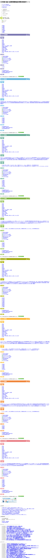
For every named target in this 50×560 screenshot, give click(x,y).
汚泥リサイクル (32, 341)
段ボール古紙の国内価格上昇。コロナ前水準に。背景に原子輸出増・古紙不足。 (19, 532)
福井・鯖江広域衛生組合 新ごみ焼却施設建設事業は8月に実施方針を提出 (18, 539)
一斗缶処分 (47, 343)
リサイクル (30, 463)
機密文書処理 (41, 102)
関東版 (3, 25)
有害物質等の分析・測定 (4, 101)
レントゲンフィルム (3, 463)
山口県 (3, 246)
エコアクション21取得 (7, 58)
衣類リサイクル (43, 341)
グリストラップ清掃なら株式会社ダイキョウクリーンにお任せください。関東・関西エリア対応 (18, 508)
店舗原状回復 (35, 101)
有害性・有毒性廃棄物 (30, 102)
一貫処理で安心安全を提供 (22, 101)
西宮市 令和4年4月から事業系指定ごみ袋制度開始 (14, 551)
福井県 (3, 300)
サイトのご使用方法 (5, 4)
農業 (3, 84)
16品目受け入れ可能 (13, 342)
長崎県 (3, 481)
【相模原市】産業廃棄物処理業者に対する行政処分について (16, 543)
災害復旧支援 (5, 158)
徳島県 (3, 425)
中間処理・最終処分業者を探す (7, 71)
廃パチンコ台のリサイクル (5, 342)
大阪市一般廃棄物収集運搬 (19, 343)
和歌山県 (3, 369)
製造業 (3, 44)
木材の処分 (8, 159)
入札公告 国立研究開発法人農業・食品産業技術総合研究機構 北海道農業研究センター (21, 554)
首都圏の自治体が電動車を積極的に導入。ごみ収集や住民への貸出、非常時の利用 (20, 531)
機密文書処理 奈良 (10, 341)
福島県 (3, 122)
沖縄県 (3, 486)
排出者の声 (5, 62)
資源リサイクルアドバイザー (24, 281)
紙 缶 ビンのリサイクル (27, 157)
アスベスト (20, 282)
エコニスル (22, 463)
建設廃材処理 (12, 282)
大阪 (19, 341)
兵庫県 (3, 367)
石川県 (3, 299)
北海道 (3, 66)
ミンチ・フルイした (3, 341)
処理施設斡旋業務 (37, 159)
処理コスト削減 (37, 341)
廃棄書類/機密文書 (17, 102)
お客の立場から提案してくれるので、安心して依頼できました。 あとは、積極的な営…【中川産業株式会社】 (20, 165)
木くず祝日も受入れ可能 (28, 158)
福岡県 (3, 479)
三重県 (3, 306)
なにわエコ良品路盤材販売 (24, 341)
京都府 (3, 365)
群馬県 (3, 182)
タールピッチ (4, 283)
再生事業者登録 (5, 61)
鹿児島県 (3, 485)
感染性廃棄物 (34, 157)
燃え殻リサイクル (6, 281)
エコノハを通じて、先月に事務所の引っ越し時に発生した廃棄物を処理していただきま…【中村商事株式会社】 (20, 228)
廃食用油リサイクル (6, 102)
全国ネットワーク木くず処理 (37, 463)
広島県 (3, 245)
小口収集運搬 (12, 102)
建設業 (3, 43)
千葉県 (3, 184)
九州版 (3, 28)
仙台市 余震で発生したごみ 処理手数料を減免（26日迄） (16, 556)
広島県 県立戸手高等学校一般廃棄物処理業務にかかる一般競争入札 (17, 557)
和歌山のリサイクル (43, 342)
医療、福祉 (4, 50)
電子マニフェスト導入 (7, 60)
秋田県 (3, 120)
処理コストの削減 (20, 157)
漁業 (3, 41)
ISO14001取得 (5, 57)
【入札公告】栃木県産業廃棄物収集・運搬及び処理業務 (15, 544)
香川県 (3, 426)
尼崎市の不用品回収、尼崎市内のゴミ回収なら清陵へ (11, 511)
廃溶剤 (22, 465)
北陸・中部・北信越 (36, 281)
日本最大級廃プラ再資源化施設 (41, 282)
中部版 (3, 26)
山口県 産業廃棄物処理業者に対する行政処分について (15, 553)
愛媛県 (3, 427)
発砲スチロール (40, 221)
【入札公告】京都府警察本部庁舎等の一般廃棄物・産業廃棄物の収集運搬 (18, 548)
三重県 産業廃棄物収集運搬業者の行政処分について (15, 549)
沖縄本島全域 (19, 465)
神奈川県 (3, 186)
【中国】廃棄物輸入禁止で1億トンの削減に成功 (14, 526)
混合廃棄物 (9, 158)
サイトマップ (4, 6)
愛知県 (3, 305)
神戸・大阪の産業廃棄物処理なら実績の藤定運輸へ (10, 513)
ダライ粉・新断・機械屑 (31, 283)
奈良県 (3, 368)
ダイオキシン (34, 158)
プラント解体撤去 (30, 101)
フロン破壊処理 (19, 283)
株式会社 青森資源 (5, 521)
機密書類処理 (31, 221)
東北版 (3, 29)
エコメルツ (31, 159)
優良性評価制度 (5, 56)
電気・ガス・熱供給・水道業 (7, 45)
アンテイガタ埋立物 (7, 221)
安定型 (23, 282)
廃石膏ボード (42, 343)
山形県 (3, 121)
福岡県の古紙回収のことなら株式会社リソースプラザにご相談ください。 (14, 514)
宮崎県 (3, 484)
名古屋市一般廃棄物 (43, 281)
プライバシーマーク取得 (7, 59)
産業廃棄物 (16, 282)
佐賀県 (3, 480)
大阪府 (3, 366)
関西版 (3, 27)
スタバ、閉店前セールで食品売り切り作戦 (13, 527)
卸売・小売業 (4, 48)
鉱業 (3, 42)
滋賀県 (3, 364)
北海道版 (3, 30)
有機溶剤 (8, 283)
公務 (3, 52)
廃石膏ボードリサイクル (12, 157)
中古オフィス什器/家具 (41, 101)
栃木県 (3, 181)
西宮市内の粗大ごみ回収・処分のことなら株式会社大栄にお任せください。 (15, 509)
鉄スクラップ (4, 159)
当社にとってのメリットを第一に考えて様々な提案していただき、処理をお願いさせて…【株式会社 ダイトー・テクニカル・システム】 (25, 166)
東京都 (3, 185)
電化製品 (41, 159)
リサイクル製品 (5, 63)
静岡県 (3, 304)
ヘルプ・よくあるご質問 (6, 5)
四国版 (3, 32)
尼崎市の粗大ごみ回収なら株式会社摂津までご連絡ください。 (12, 507)
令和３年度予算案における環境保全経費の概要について (15, 555)
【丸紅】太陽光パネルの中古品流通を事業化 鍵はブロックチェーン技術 (18, 529)
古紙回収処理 (36, 102)
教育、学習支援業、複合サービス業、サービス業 (10, 51)
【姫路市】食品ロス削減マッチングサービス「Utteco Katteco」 (16, 546)
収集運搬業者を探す (5, 70)
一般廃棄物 (19, 342)
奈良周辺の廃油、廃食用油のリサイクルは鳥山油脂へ (11, 512)
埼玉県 (3, 183)
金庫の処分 (39, 158)
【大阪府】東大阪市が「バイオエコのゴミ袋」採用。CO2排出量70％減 (18, 530)
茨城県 (3, 180)
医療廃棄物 (26, 343)
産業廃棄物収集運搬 (45, 463)
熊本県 (3, 482)
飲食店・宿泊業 (4, 49)
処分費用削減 (33, 282)
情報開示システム (24, 102)
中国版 (3, 31)
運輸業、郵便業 (4, 46)
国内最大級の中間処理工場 (13, 101)
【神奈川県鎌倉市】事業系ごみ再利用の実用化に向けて (15, 528)
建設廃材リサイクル (28, 282)
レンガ (1, 281)
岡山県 (3, 244)
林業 (3, 40)
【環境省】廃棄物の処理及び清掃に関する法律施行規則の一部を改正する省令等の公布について (22, 547)
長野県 (3, 302)
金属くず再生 (7, 282)
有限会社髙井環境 (5, 522)
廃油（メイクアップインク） (20, 221)
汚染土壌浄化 (45, 159)
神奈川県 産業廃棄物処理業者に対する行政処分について (16, 552)
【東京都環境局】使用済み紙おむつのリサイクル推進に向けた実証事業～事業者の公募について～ (22, 545)
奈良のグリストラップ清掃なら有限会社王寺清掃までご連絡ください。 (14, 510)
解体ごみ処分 (13, 159)
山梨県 (3, 301)
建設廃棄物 (14, 463)
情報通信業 (4, 47)
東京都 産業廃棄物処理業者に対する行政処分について (15, 550)
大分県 (3, 483)
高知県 (3, 428)
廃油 (36, 221)
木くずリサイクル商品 (40, 157)
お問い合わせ (4, 7)
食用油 (34, 221)
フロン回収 (2, 221)
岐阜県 (3, 303)
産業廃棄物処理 (11, 464)
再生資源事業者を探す (6, 72)
